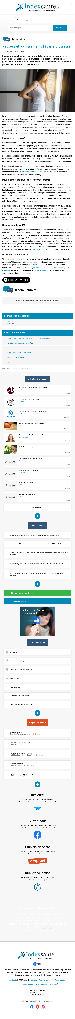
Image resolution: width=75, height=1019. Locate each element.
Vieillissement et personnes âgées (21, 704)
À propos (33, 980)
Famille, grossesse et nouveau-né (17, 51)
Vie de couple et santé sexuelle (20, 696)
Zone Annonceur (61, 980)
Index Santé (12, 980)
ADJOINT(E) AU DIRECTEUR (20, 743)
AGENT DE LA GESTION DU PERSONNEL (24, 775)
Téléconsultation (18, 601)
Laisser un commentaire (18, 280)
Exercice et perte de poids (18, 661)
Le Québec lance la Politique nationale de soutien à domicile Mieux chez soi (35, 535)
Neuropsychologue (25, 733)
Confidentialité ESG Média (46, 984)
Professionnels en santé (38, 993)
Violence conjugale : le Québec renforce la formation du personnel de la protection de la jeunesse (39, 553)
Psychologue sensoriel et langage (26, 754)
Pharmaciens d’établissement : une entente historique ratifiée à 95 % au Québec (36, 544)
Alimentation (14, 652)
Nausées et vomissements (31, 172)
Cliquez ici (47, 927)
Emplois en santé (45, 980)
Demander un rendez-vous (23, 593)
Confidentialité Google (25, 984)
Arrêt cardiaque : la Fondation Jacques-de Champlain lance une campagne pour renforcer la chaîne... (36, 564)
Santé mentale (14, 678)
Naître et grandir (40, 270)
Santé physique (15, 687)
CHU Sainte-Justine (35, 265)
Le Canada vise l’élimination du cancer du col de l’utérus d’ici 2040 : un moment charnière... (36, 574)
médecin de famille (39, 249)
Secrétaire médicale (22, 764)
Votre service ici (37, 507)
